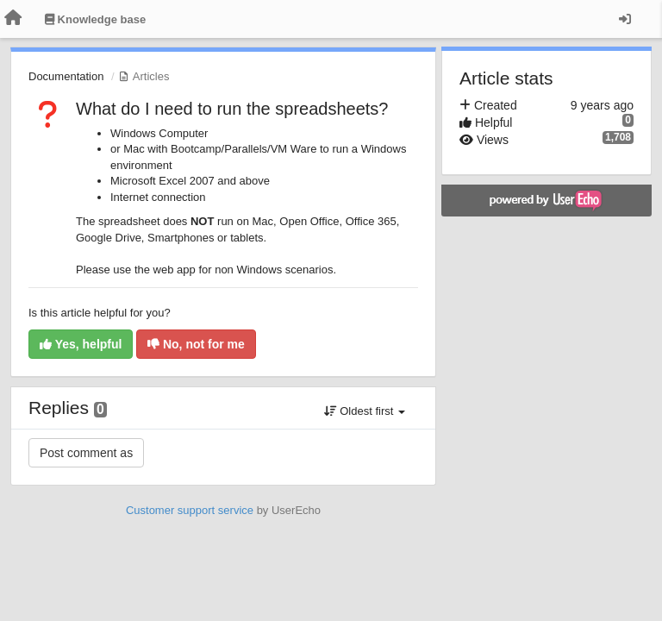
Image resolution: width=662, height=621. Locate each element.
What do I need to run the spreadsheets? (232, 108)
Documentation (65, 76)
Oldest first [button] (364, 411)
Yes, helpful (81, 344)
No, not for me (196, 344)
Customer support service (189, 510)
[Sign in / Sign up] (624, 19)
